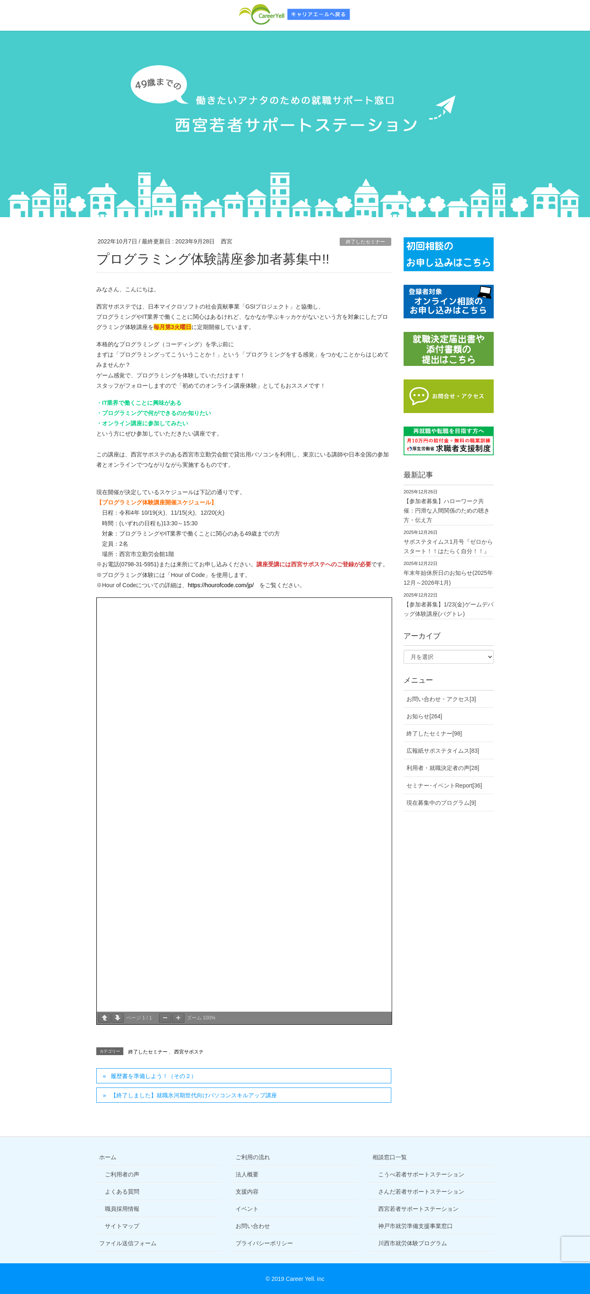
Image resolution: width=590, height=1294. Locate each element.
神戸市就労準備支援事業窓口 (415, 1226)
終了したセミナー (365, 242)
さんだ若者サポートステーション (421, 1191)
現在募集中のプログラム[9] (441, 802)
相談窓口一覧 (389, 1157)
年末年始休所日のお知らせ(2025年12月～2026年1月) (448, 578)
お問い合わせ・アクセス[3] (441, 699)
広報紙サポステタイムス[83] (442, 750)
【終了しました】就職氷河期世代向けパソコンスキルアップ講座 (194, 1095)
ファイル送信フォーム (128, 1243)
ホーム (107, 1157)
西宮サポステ (189, 1052)
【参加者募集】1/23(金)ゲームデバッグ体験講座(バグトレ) (448, 609)
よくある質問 (122, 1191)
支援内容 (247, 1191)
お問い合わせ (253, 1226)
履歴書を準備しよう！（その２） (154, 1076)
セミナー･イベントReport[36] (444, 785)
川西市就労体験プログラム (412, 1243)
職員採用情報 (122, 1208)
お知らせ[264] (424, 716)
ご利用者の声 (122, 1174)
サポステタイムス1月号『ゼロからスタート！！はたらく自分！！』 (448, 546)
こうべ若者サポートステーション (421, 1174)
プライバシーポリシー (264, 1243)
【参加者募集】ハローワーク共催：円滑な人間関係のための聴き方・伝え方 (447, 510)
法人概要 (247, 1174)
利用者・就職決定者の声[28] (442, 768)
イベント (247, 1208)
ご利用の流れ (253, 1157)
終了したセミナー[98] (434, 733)
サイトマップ (122, 1226)
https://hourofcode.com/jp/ (221, 585)
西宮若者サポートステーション (418, 1208)
